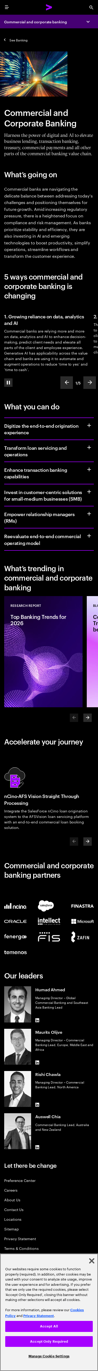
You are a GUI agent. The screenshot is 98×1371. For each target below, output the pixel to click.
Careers (11, 1190)
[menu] (7, 7)
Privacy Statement (20, 1238)
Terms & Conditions (21, 1248)
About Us (12, 1199)
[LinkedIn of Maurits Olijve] (37, 1062)
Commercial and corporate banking (35, 21)
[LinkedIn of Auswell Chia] (37, 1147)
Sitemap (11, 1228)
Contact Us (14, 1209)
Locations (12, 1219)
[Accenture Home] (49, 7)
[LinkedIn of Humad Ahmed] (37, 1020)
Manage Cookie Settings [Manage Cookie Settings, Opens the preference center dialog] (49, 1356)
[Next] (87, 717)
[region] (49, 1312)
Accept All (49, 1326)
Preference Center (20, 1180)
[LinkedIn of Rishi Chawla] (37, 1105)
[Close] (91, 1261)
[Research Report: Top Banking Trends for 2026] (43, 651)
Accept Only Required (49, 1341)
